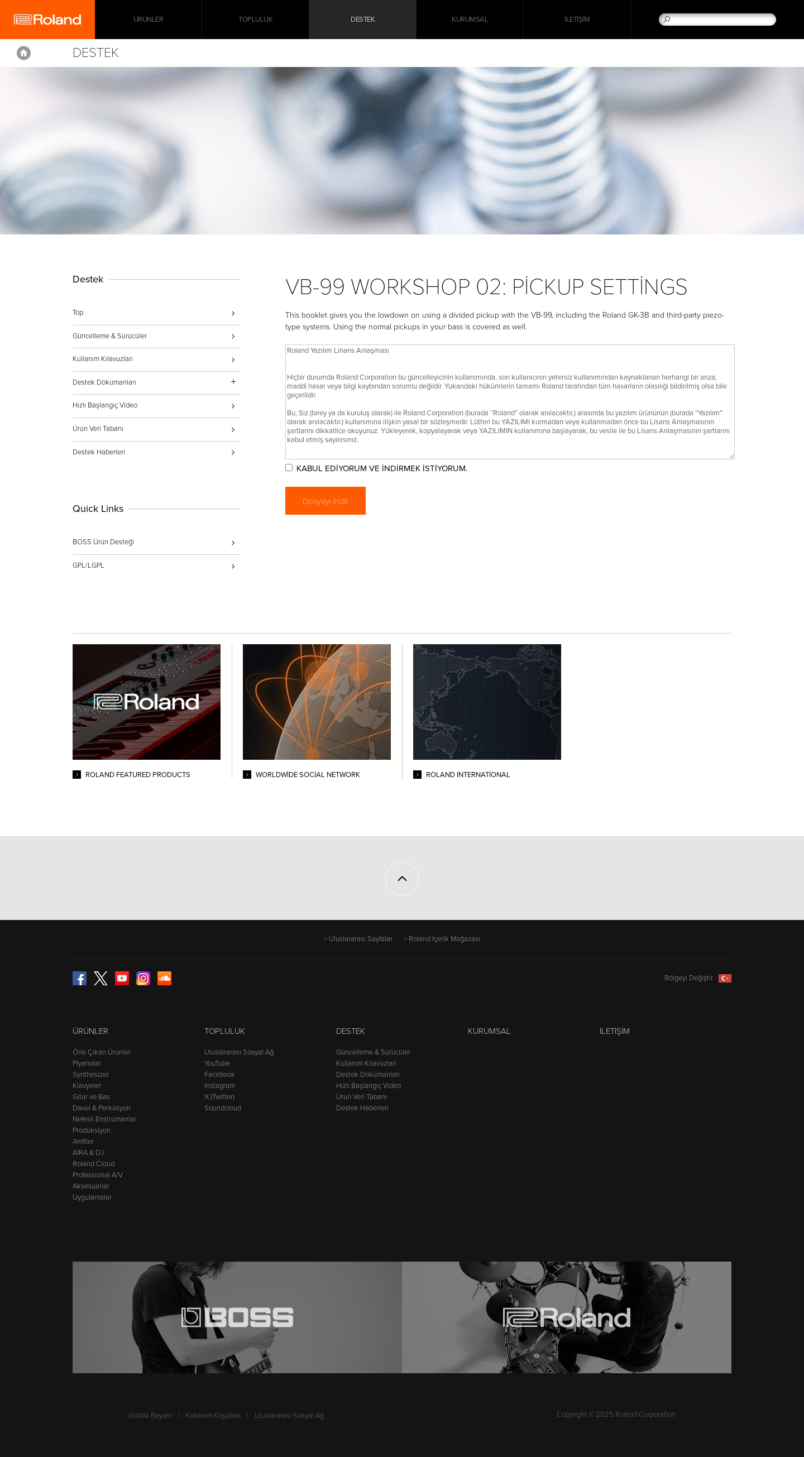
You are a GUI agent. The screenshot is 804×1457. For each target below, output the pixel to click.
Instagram (219, 1085)
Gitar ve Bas (91, 1096)
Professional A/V (98, 1175)
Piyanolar (87, 1063)
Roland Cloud (93, 1163)
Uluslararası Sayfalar (361, 938)
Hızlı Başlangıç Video (105, 405)
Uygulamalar (92, 1197)
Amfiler (83, 1141)
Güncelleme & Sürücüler (110, 336)
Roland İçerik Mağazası (444, 938)
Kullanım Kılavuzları (103, 358)
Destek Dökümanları (368, 1074)
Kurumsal (470, 19)
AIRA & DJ (88, 1152)
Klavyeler (87, 1085)
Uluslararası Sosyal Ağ (239, 1052)
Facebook (219, 1074)
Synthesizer (91, 1074)
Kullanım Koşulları (213, 1415)
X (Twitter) (219, 1096)
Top (78, 312)
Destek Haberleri (99, 452)
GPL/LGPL (88, 565)
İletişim (577, 19)
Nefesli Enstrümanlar (104, 1119)
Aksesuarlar (91, 1186)
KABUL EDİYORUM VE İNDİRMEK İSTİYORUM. (381, 468)
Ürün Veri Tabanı (98, 428)
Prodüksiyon (92, 1130)
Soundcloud (222, 1108)
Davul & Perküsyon (102, 1108)
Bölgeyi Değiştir (697, 978)
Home (23, 53)
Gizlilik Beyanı (150, 1415)
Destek (363, 19)
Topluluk (255, 19)
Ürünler (90, 1031)
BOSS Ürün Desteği (103, 542)
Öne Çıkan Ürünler (102, 1052)
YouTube (217, 1063)
